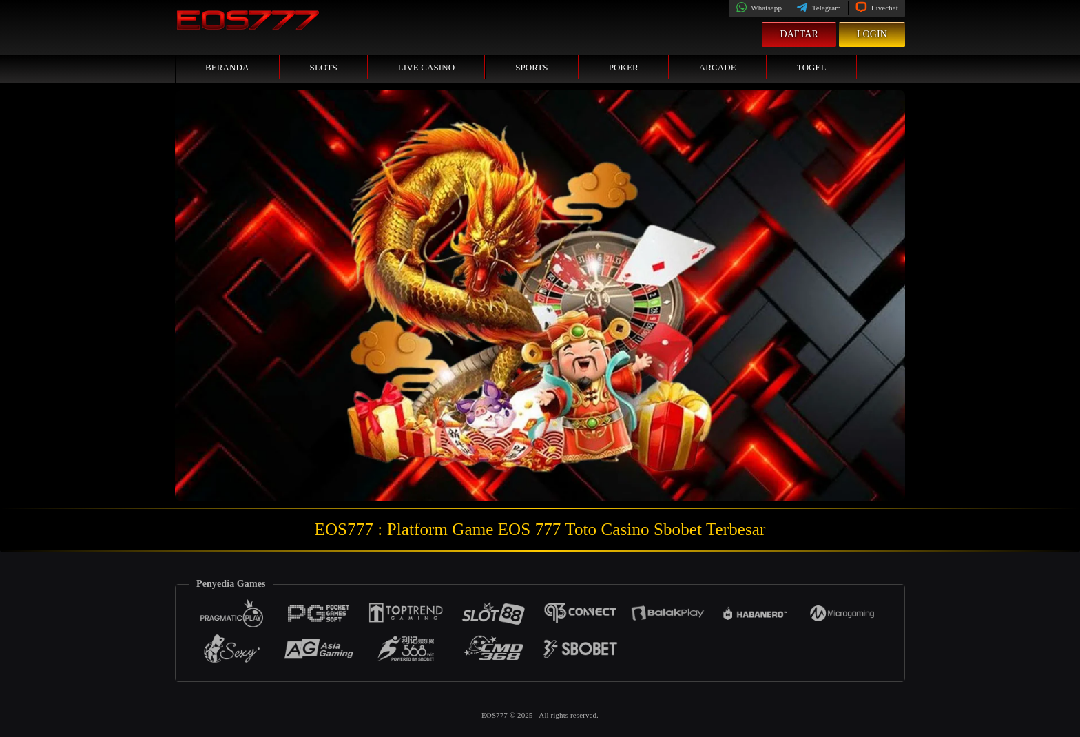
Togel (812, 67)
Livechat (876, 7)
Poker (623, 67)
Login (872, 34)
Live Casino (426, 67)
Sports (531, 67)
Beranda (227, 67)
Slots (324, 67)
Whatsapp (759, 7)
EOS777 (495, 715)
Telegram (818, 7)
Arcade (717, 67)
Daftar (799, 34)
